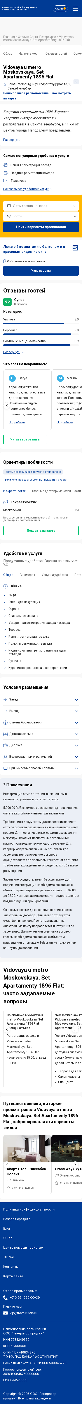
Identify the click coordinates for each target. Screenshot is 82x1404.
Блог (6, 1228)
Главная (9, 37)
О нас (7, 1238)
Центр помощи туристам (23, 1247)
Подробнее (17, 422)
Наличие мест (29, 53)
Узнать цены (41, 270)
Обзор (7, 53)
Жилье (8, 1257)
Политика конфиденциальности (29, 1209)
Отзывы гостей (56, 53)
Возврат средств (16, 1219)
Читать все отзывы (25, 439)
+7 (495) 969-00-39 (21, 1297)
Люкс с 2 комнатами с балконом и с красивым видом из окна (41, 249)
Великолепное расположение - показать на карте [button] (35, 479)
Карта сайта (13, 1276)
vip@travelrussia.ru (20, 1313)
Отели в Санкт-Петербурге (37, 37)
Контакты (11, 1266)
